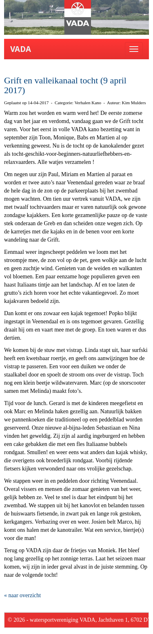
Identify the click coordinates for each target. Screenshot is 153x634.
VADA (20, 49)
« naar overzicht (22, 595)
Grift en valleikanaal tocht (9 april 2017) (65, 85)
